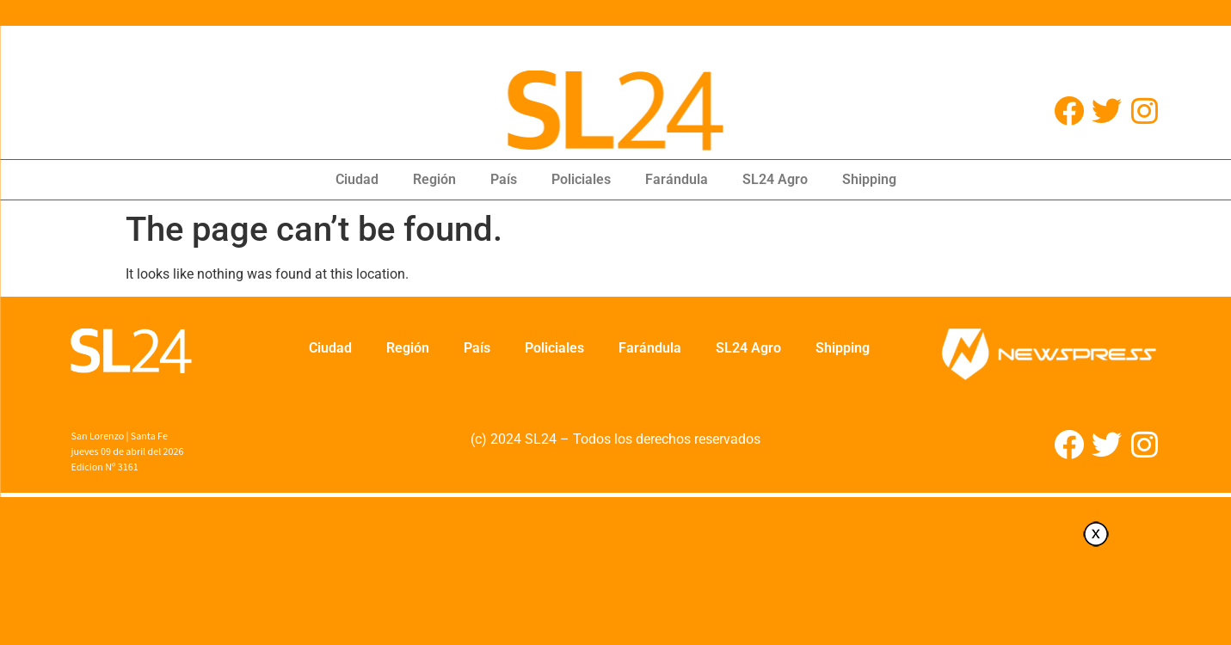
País (503, 179)
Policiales (581, 179)
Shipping (869, 179)
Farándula (676, 179)
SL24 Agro (775, 179)
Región (434, 179)
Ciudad (357, 179)
